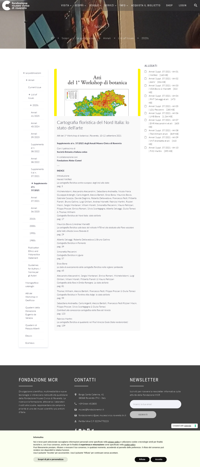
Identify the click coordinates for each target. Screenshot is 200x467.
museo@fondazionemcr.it (91, 409)
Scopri (79, 5)
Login (183, 5)
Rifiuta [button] (142, 459)
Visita (65, 5)
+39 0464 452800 (88, 403)
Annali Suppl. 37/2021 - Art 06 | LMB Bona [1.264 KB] (163, 115)
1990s (33, 233)
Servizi (109, 5)
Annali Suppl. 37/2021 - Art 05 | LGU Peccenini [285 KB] (163, 108)
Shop (169, 5)
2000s (33, 226)
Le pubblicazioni (86, 38)
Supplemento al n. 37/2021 (37, 186)
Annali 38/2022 (35, 160)
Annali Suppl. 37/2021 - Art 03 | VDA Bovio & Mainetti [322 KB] (163, 89)
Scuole (94, 5)
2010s (33, 218)
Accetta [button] (158, 459)
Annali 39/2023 (35, 135)
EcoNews (29, 343)
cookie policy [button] (129, 445)
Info (123, 5)
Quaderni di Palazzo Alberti (32, 327)
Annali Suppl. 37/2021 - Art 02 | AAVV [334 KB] (163, 80)
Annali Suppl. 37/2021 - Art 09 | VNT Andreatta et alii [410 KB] (163, 140)
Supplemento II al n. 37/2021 (37, 172)
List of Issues (126, 38)
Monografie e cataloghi (31, 284)
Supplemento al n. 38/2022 (37, 148)
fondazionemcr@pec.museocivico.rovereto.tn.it (102, 415)
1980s (33, 240)
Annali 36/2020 (35, 210)
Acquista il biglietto (146, 5)
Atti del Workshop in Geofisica (31, 297)
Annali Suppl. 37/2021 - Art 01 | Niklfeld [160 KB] (163, 73)
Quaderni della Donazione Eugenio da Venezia (32, 312)
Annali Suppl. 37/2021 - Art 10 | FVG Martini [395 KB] (163, 149)
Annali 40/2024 (35, 125)
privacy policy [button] (114, 442)
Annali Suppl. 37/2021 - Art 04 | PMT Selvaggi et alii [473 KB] (163, 99)
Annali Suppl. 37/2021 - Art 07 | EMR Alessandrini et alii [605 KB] (164, 123)
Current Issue (34, 87)
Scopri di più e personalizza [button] (50, 459)
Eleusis (28, 335)
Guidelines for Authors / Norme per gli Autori (34, 270)
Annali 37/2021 (35, 199)
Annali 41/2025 (35, 114)
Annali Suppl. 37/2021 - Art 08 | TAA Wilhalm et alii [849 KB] (164, 132)
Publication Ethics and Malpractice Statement (34, 252)
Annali (107, 38)
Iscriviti (143, 415)
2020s (145, 38)
